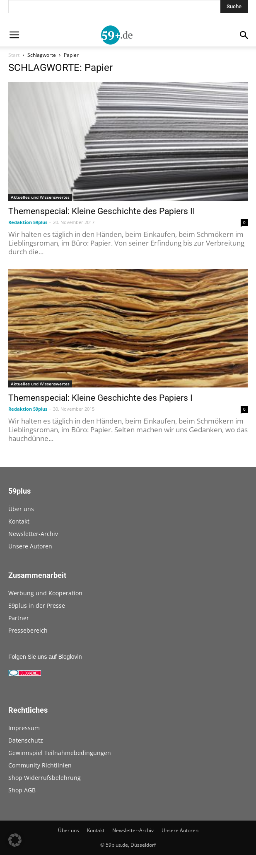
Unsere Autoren (30, 546)
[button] (15, 840)
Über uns (21, 509)
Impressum (24, 728)
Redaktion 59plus (27, 222)
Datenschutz (25, 740)
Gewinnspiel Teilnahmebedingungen (59, 753)
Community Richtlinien (40, 765)
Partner (18, 618)
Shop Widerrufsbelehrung (44, 778)
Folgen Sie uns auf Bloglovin (45, 656)
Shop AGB (22, 790)
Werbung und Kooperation (45, 593)
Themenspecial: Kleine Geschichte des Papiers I (100, 398)
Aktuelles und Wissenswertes (40, 197)
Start (13, 54)
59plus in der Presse (36, 605)
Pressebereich (28, 630)
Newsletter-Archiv (33, 534)
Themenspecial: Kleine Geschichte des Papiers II (101, 211)
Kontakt (18, 521)
